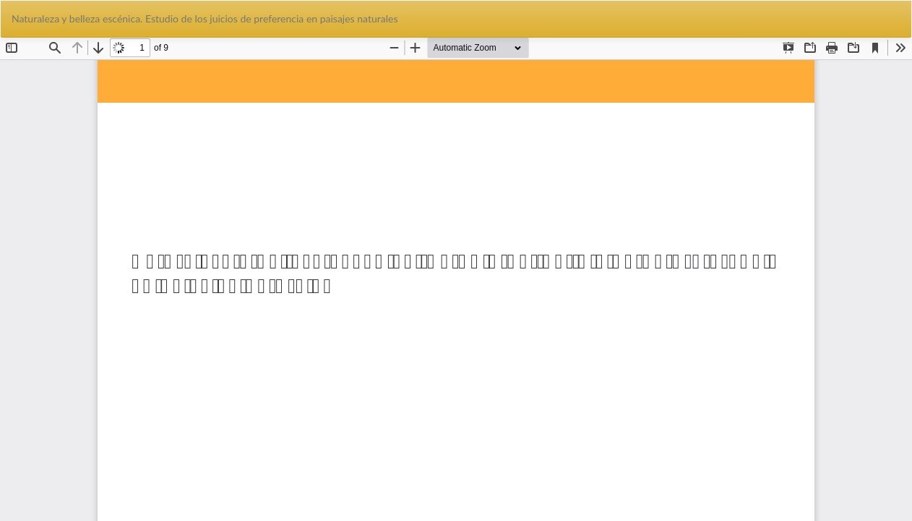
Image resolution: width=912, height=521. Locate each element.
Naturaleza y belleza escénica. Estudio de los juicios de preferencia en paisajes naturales (204, 18)
